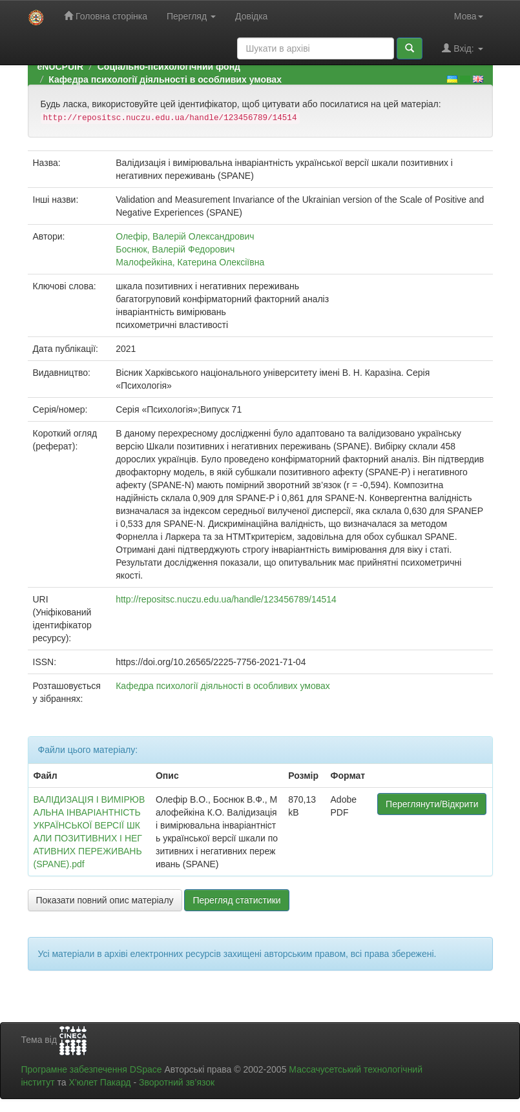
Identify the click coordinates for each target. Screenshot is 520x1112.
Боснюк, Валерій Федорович (175, 249)
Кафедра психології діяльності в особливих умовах (165, 79)
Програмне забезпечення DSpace (91, 1069)
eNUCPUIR (60, 66)
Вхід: (462, 48)
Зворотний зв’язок (176, 1082)
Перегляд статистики (236, 900)
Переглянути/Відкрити (432, 804)
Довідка (251, 16)
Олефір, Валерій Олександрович (185, 236)
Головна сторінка (105, 15)
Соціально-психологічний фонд (169, 66)
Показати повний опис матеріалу (105, 900)
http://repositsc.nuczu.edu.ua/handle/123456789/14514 (226, 599)
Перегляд (191, 16)
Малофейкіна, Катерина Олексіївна (190, 262)
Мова (468, 16)
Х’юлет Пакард (99, 1082)
